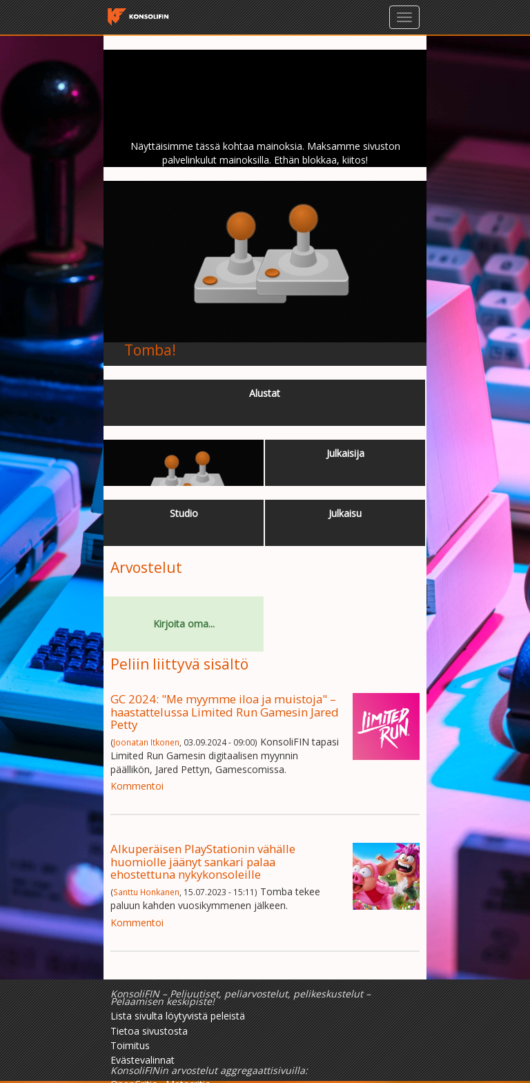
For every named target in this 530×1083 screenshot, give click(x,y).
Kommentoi (137, 785)
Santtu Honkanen (146, 891)
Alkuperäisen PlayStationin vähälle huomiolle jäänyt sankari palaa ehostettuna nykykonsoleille (202, 861)
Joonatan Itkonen (146, 742)
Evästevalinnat (142, 1059)
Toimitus (130, 1045)
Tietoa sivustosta (149, 1030)
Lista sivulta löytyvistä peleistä (177, 1015)
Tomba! (150, 350)
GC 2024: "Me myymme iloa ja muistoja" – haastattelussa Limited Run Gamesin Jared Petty (224, 711)
